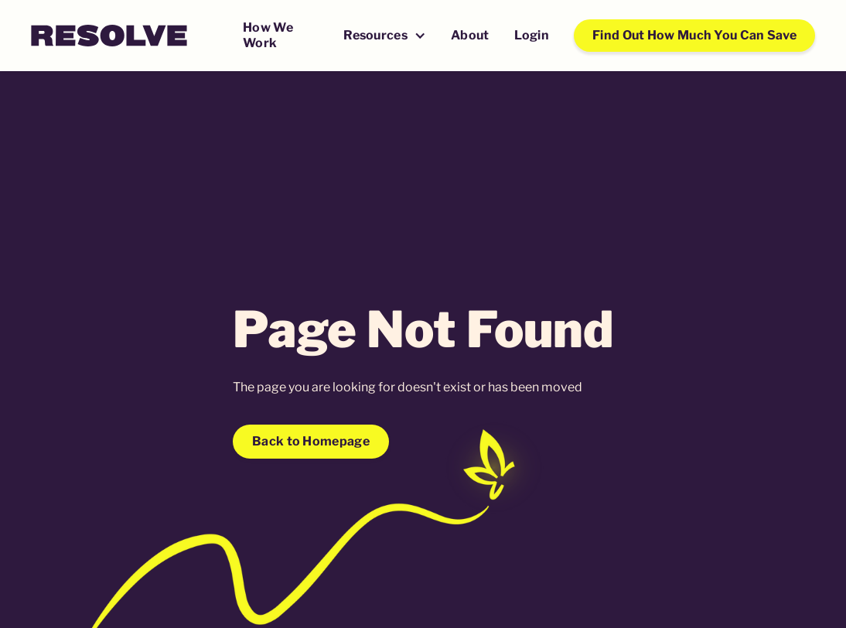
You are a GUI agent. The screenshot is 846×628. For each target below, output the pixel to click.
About (470, 35)
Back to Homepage (311, 441)
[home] (109, 35)
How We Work (268, 35)
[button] (384, 36)
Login (532, 35)
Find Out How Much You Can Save (694, 35)
